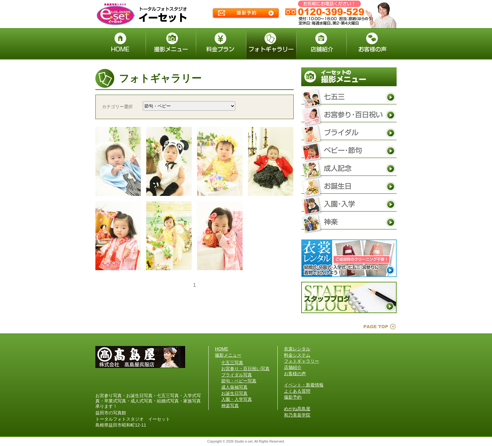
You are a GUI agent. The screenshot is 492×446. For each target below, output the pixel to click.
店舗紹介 (293, 367)
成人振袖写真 (349, 169)
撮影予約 (293, 397)
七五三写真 (349, 97)
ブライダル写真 (349, 133)
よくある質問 (297, 391)
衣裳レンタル (297, 348)
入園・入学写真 (349, 204)
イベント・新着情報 (304, 384)
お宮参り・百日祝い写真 (349, 115)
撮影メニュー (228, 355)
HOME (221, 348)
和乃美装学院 (297, 414)
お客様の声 (295, 373)
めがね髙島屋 (297, 408)
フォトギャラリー (301, 361)
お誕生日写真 (349, 186)
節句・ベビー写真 (349, 151)
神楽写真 (349, 222)
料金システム (297, 355)
